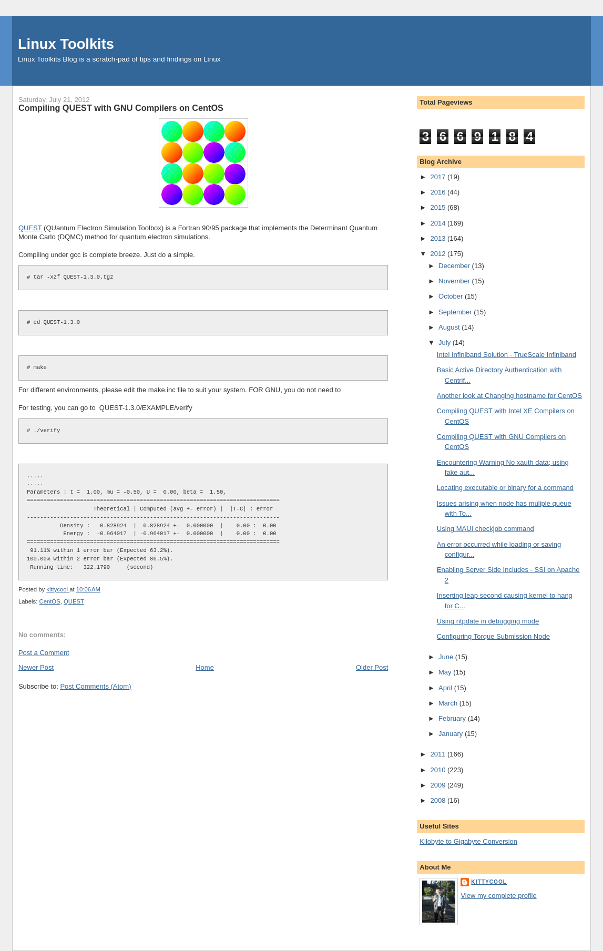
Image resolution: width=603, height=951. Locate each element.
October (451, 296)
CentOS (49, 601)
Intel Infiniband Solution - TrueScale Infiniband (506, 355)
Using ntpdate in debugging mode (488, 621)
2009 (438, 785)
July (445, 342)
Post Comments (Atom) (95, 686)
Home (205, 667)
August (450, 327)
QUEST (30, 228)
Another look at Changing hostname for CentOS (509, 396)
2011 (438, 754)
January (451, 734)
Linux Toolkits (66, 44)
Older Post (372, 667)
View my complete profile (498, 895)
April (446, 688)
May (445, 672)
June (446, 657)
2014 (438, 223)
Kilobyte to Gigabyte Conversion (468, 841)
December (455, 266)
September (456, 312)
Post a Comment (43, 653)
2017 (438, 177)
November (455, 281)
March (448, 703)
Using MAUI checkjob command (485, 529)
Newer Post (36, 667)
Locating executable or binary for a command (505, 488)
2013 (438, 238)
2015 (438, 207)
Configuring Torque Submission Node (493, 636)
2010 (438, 770)
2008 (438, 800)
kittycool (489, 882)
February (453, 718)
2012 (438, 254)
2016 (438, 192)
